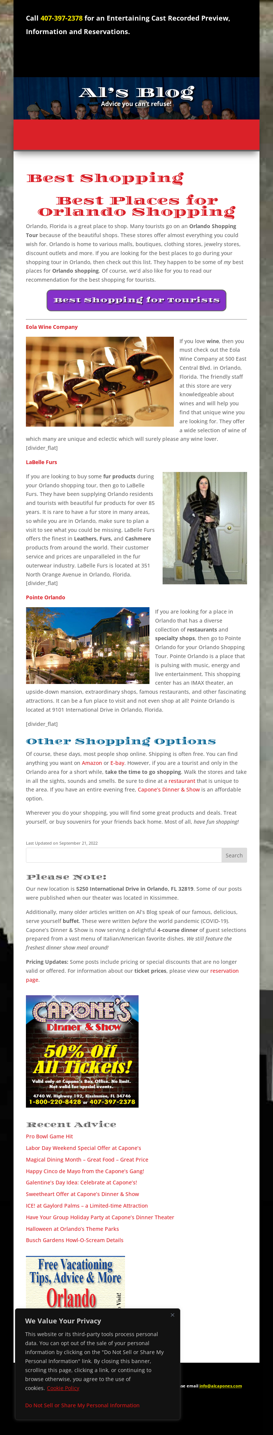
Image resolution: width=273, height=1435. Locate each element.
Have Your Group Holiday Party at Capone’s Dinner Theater (100, 1217)
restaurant (182, 780)
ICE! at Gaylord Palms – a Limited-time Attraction (87, 1205)
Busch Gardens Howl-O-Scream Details (75, 1240)
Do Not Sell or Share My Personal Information (82, 1405)
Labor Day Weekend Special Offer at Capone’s (83, 1147)
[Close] (172, 1314)
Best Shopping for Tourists (136, 300)
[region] (97, 1364)
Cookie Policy (63, 1388)
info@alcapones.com (220, 1386)
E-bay (117, 762)
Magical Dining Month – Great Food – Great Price (87, 1159)
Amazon (92, 762)
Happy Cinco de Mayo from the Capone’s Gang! (85, 1171)
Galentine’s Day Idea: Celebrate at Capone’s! (81, 1182)
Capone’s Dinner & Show (169, 789)
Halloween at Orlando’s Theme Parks (72, 1228)
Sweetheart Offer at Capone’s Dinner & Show (82, 1194)
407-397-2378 (62, 17)
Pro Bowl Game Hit (49, 1136)
